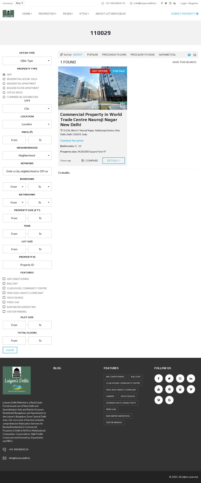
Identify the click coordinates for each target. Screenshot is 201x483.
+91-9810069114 (113, 3)
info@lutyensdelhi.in (143, 3)
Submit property (184, 13)
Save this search (184, 62)
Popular (92, 54)
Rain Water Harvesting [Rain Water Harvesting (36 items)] (118, 416)
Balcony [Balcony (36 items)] (136, 376)
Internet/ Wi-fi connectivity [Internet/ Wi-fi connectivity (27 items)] (121, 403)
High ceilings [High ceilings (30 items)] (128, 396)
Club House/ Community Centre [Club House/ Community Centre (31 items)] (123, 383)
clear (10, 350)
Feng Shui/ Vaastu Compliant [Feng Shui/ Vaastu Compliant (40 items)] (121, 390)
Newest (78, 54)
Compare (89, 160)
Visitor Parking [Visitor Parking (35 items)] (114, 422)
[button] (19, 3)
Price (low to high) (143, 54)
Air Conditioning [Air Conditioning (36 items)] (115, 376)
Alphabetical (167, 54)
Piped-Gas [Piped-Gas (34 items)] (111, 409)
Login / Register (189, 3)
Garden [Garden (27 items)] (110, 396)
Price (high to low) (114, 54)
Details (113, 160)
